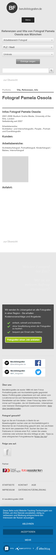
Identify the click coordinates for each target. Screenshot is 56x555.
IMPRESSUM (8, 490)
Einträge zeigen (28, 61)
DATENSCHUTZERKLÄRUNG (32, 490)
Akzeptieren (28, 531)
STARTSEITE (8, 485)
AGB (34, 485)
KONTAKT (23, 485)
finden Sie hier (41, 437)
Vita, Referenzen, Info (27, 90)
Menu (28, 20)
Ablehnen (28, 523)
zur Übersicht (10, 80)
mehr (28, 540)
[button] (28, 40)
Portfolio (6, 90)
